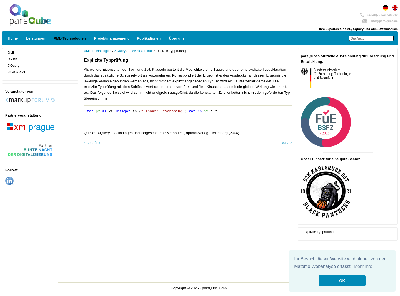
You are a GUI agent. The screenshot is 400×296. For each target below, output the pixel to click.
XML (11, 53)
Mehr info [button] (363, 266)
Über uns (176, 38)
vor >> (286, 142)
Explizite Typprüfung (319, 232)
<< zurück (92, 142)
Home (13, 38)
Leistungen (35, 38)
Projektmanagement (111, 38)
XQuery (13, 66)
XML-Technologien (70, 38)
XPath (12, 59)
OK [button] (342, 280)
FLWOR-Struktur (140, 51)
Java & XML (17, 72)
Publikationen (149, 38)
